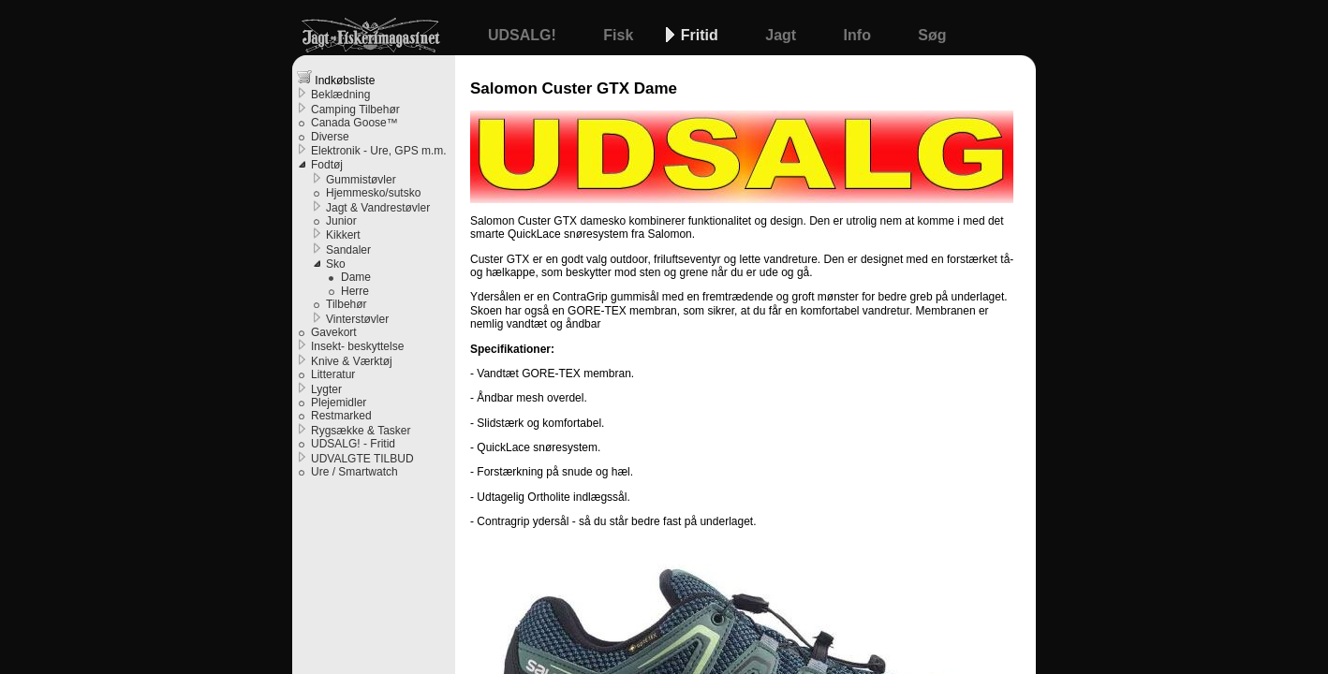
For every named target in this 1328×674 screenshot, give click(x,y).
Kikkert (343, 235)
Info (860, 35)
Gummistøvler (361, 179)
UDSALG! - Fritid (353, 443)
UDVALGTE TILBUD (362, 458)
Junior (341, 220)
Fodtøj (327, 164)
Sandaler (348, 249)
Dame (356, 277)
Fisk (620, 35)
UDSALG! (524, 35)
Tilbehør (346, 304)
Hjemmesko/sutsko (373, 192)
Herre (355, 291)
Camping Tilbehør (355, 109)
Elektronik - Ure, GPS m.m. (379, 150)
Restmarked (341, 415)
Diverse (330, 136)
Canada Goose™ (354, 122)
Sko (336, 264)
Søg (932, 35)
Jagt (782, 35)
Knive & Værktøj (351, 361)
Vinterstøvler (357, 319)
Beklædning (340, 94)
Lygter (326, 389)
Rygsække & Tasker (360, 430)
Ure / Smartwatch (354, 471)
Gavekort (334, 332)
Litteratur (333, 374)
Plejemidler (338, 402)
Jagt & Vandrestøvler (378, 207)
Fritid (701, 35)
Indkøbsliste (336, 78)
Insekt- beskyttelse (357, 346)
